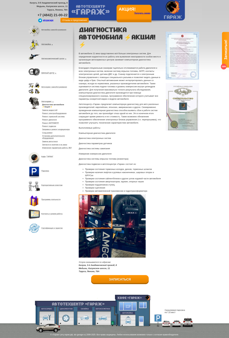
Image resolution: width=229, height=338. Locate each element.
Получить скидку (142, 13)
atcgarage (48, 20)
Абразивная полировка (103, 318)
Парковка (157, 318)
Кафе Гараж (128, 306)
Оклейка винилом (84, 318)
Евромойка (128, 318)
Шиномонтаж (65, 318)
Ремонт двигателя (46, 318)
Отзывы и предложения (74, 20)
